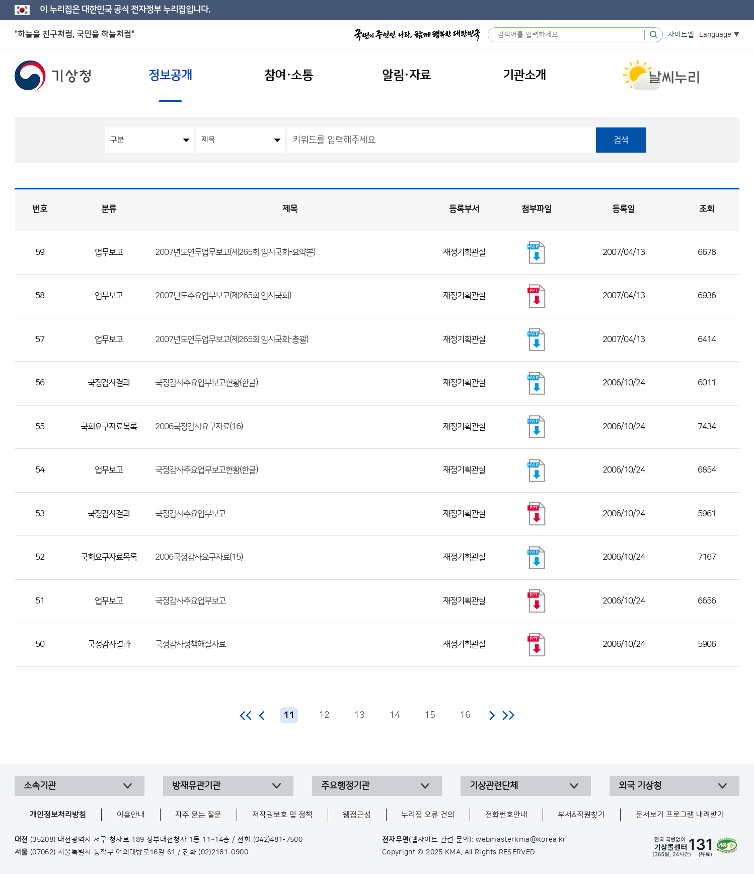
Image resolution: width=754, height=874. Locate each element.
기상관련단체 (494, 786)
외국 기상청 (640, 786)
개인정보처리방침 (58, 815)
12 (324, 715)
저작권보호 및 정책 (282, 815)
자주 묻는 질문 (198, 815)
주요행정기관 (345, 786)
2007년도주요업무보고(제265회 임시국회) (223, 295)
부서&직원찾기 (581, 815)
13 (359, 715)
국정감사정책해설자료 (190, 644)
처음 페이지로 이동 (246, 715)
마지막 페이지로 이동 (508, 715)
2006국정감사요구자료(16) (199, 426)
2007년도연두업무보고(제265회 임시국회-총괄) (231, 339)
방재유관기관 (196, 786)
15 (429, 715)
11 (288, 716)
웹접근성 (357, 815)
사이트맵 (681, 35)
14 (394, 715)
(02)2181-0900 (223, 852)
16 (465, 715)
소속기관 (40, 786)
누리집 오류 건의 (428, 815)
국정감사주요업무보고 (190, 513)
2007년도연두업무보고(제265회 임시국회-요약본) (235, 252)
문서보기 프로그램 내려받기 (680, 815)
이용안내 (131, 815)
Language (715, 35)
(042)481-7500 (278, 840)
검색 (621, 140)
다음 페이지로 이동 (492, 715)
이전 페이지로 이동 (262, 715)
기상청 (53, 75)
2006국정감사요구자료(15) (199, 557)
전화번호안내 (506, 815)
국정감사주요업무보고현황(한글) (206, 382)
